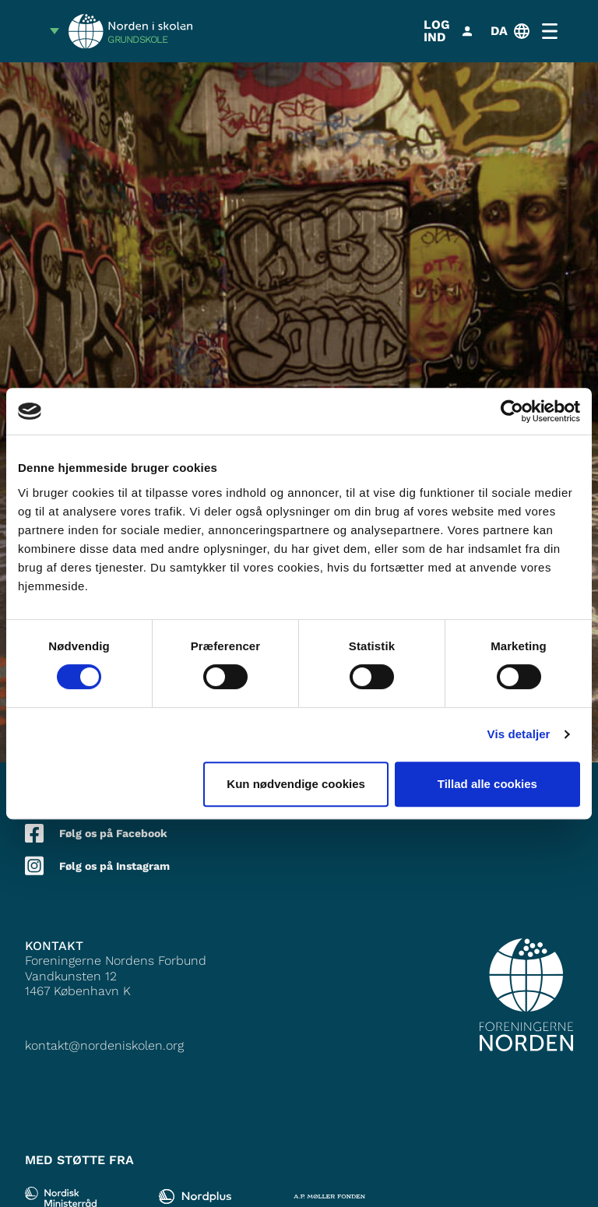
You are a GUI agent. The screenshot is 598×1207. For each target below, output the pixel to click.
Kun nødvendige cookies (296, 783)
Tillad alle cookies (487, 783)
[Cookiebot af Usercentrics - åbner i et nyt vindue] (512, 411)
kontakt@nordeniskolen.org (104, 1045)
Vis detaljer (519, 734)
